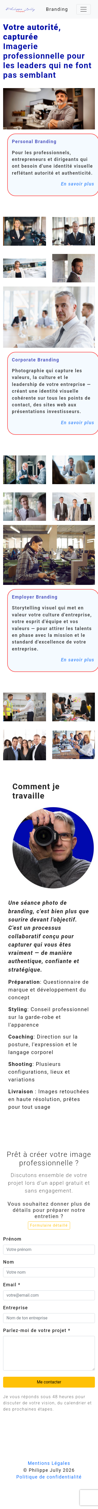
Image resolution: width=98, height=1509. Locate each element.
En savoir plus (77, 184)
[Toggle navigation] (83, 9)
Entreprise (15, 1307)
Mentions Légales (49, 1463)
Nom (8, 1262)
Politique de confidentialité (49, 1477)
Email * (11, 1284)
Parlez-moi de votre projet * (36, 1330)
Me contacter (49, 1382)
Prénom (12, 1239)
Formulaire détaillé (49, 1225)
